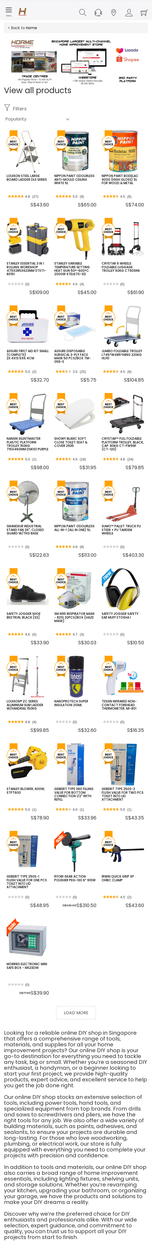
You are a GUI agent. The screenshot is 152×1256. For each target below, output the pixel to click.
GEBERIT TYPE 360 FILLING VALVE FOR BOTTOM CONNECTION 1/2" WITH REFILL (73, 794)
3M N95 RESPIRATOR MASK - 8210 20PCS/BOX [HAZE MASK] (74, 617)
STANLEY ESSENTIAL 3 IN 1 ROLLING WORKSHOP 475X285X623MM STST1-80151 (26, 268)
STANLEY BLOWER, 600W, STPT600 (26, 791)
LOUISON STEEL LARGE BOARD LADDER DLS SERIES (27, 178)
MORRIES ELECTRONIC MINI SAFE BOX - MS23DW (27, 966)
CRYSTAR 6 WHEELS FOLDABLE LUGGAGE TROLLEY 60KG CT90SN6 (121, 267)
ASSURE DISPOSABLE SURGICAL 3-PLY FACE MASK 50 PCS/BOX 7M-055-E (72, 356)
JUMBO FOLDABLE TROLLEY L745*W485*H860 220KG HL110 (122, 354)
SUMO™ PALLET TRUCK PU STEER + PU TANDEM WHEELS (121, 529)
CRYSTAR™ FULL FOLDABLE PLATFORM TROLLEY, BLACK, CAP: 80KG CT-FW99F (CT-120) (123, 443)
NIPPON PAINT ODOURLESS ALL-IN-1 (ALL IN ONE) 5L (74, 528)
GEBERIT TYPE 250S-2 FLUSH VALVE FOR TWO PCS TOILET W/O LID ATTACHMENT (123, 794)
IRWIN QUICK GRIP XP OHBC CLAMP (118, 878)
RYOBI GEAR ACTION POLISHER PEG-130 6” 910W (75, 878)
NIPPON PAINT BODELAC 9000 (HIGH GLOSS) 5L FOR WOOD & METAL (120, 179)
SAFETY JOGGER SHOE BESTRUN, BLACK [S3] (24, 615)
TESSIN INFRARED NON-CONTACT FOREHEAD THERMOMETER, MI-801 (119, 704)
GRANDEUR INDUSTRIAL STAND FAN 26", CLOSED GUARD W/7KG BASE (25, 529)
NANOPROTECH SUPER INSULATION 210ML (71, 703)
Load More (76, 1013)
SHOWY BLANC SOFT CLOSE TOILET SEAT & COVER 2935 (70, 442)
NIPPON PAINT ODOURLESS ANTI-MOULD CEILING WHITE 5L (74, 179)
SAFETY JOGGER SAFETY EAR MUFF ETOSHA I (120, 615)
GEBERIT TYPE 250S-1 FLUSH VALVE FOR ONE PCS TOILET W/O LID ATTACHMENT (27, 881)
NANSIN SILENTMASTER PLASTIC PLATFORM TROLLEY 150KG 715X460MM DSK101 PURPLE (27, 443)
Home (31, 28)
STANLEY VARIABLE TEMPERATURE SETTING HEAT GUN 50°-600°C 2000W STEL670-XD (72, 268)
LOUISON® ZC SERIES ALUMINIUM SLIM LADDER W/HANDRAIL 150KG (25, 704)
